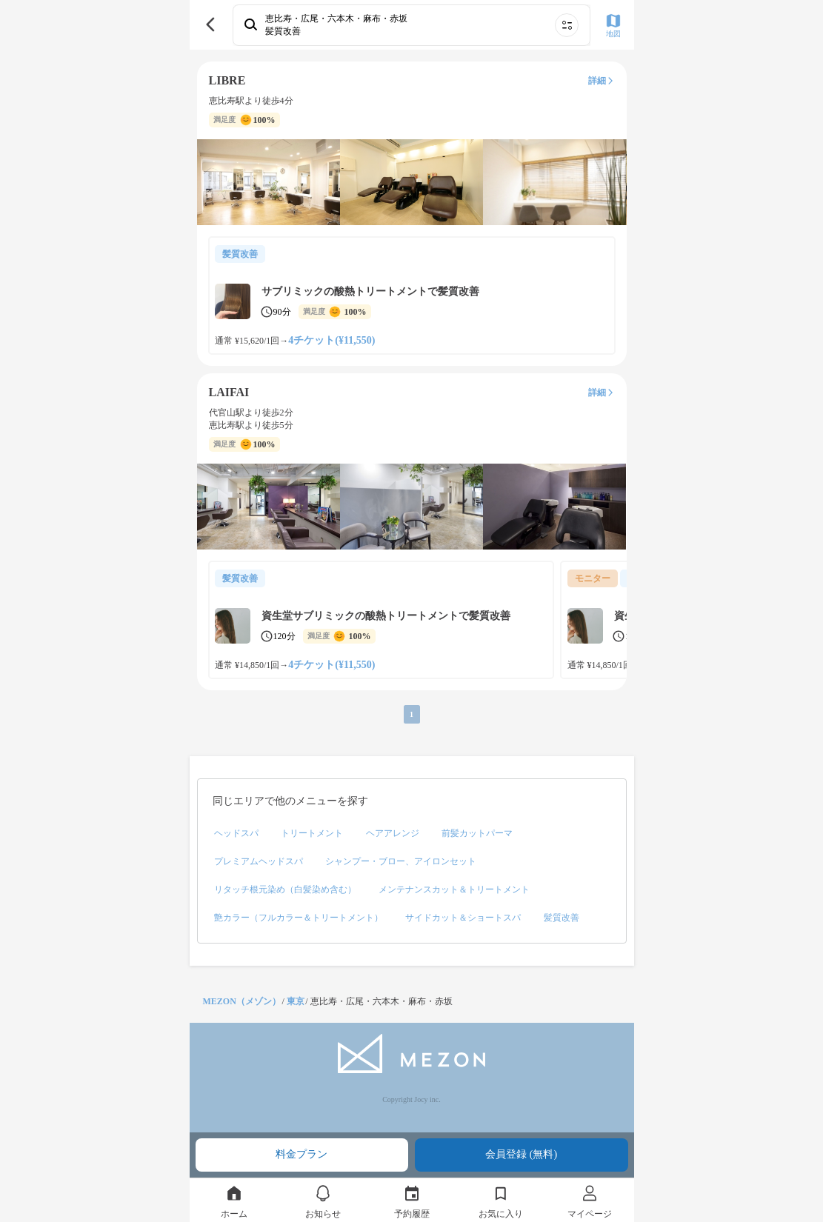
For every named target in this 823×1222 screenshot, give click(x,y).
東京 (295, 1001)
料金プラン (301, 1154)
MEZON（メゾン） (242, 1001)
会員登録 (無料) (521, 1154)
